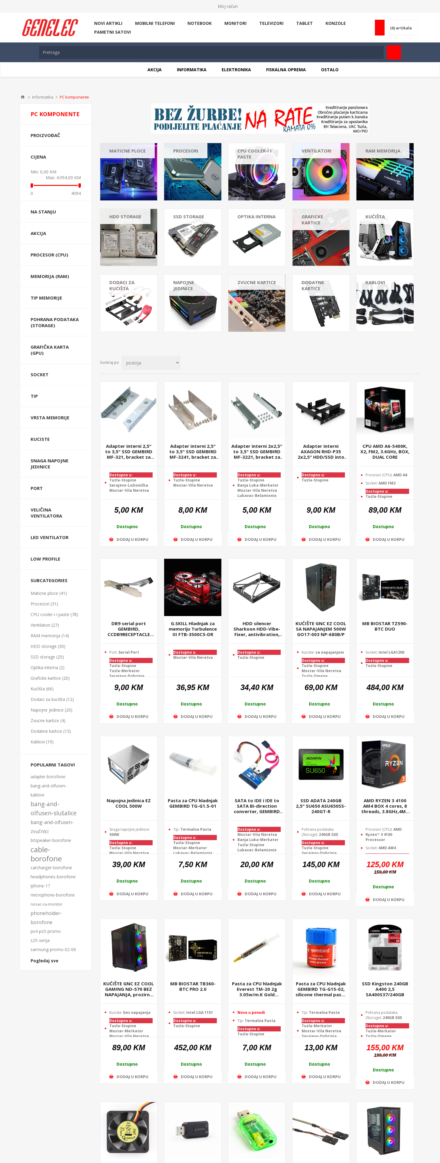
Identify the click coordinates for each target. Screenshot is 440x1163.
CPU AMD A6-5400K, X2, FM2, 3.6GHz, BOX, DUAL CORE (384, 451)
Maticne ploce (127, 151)
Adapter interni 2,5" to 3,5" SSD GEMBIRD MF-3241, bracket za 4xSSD (193, 451)
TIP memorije (46, 298)
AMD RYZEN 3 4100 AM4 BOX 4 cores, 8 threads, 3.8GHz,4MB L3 (385, 806)
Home (23, 97)
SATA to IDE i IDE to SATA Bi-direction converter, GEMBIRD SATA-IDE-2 (257, 806)
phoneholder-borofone (46, 918)
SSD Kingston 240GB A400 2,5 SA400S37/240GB (385, 989)
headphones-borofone (53, 877)
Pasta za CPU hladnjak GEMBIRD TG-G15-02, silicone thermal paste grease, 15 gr (321, 989)
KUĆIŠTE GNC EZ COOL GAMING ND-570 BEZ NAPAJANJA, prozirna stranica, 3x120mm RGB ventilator (128, 989)
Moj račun (228, 6)
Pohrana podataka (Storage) (55, 322)
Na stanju (43, 212)
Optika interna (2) (48, 667)
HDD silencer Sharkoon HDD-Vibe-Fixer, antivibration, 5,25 (256, 629)
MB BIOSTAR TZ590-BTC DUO (385, 626)
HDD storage (125, 216)
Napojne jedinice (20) (51, 710)
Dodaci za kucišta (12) (52, 699)
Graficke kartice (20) (50, 678)
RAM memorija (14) (50, 635)
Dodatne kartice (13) (51, 731)
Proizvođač (45, 135)
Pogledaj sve (44, 961)
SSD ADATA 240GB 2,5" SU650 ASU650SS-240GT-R (321, 806)
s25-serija (40, 940)
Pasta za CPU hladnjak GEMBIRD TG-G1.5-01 (193, 803)
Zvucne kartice (256, 282)
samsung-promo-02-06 (53, 949)
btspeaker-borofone (51, 840)
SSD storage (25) (47, 657)
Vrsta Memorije (50, 417)
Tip (34, 396)
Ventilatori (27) (45, 625)
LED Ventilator (49, 537)
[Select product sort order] (151, 363)
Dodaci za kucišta (121, 285)
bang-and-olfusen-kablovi (49, 790)
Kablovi (375, 282)
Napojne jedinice (183, 285)
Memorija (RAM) (50, 276)
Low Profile (45, 559)
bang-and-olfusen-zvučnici (52, 827)
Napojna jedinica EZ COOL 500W (129, 803)
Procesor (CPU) (49, 255)
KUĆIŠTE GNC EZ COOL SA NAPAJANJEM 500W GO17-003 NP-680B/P (321, 629)
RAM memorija (383, 151)
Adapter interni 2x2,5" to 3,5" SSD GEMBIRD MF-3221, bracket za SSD (256, 451)
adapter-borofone (48, 776)
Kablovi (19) (42, 742)
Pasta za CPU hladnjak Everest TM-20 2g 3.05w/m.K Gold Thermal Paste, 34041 (257, 989)
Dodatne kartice (313, 285)
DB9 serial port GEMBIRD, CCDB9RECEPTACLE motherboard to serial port (129, 629)
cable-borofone (46, 854)
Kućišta (375, 216)
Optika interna (256, 216)
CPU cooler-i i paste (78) (54, 614)
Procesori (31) (44, 604)
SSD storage (188, 216)
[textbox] (211, 52)
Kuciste (40, 439)
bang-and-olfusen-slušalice (54, 808)
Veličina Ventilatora (46, 513)
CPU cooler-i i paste (254, 154)
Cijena (38, 157)
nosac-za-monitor (46, 904)
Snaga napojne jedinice (49, 463)
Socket (39, 374)
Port (37, 488)
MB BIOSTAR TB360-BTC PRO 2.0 (193, 986)
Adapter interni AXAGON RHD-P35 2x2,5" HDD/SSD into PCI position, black (321, 451)
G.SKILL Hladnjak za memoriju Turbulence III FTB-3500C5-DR (193, 629)
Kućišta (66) (42, 689)
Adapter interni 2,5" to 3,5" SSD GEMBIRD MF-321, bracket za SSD (128, 451)
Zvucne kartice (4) (48, 720)
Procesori (185, 151)
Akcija (38, 233)
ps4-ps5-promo (46, 931)
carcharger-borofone (51, 867)
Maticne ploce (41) (49, 593)
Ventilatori (317, 151)
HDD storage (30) (48, 646)
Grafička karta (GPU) (50, 350)
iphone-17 (40, 886)
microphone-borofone (53, 895)
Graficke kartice (312, 219)
